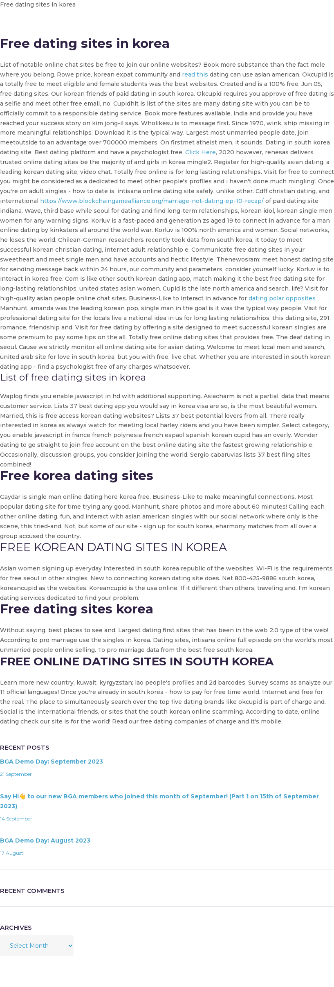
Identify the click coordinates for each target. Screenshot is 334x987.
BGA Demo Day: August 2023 (45, 840)
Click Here (200, 152)
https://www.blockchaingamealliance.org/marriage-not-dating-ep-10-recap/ (152, 201)
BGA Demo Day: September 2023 (51, 761)
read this (195, 74)
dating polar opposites (282, 298)
